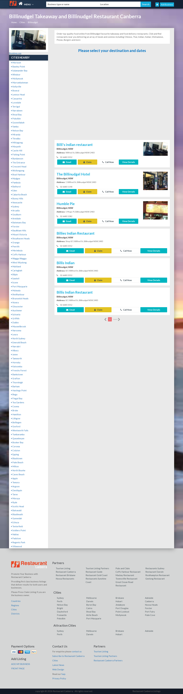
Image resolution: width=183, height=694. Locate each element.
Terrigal (15, 106)
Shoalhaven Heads (20, 238)
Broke (14, 410)
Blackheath (17, 514)
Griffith (15, 318)
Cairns (89, 608)
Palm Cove (150, 615)
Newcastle (16, 202)
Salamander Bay (19, 70)
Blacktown (16, 458)
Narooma (16, 330)
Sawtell (15, 278)
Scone (14, 282)
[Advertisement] (112, 98)
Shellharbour (17, 294)
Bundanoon (17, 158)
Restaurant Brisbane (65, 575)
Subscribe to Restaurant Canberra (68, 656)
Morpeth (16, 146)
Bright (60, 608)
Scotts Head (17, 506)
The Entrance (18, 162)
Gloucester (17, 306)
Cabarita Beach (19, 194)
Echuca (15, 522)
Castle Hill (16, 150)
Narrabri (15, 346)
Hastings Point (19, 390)
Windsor (15, 74)
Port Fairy (150, 611)
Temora (15, 482)
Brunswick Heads (19, 298)
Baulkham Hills (18, 230)
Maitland (16, 266)
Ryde (14, 502)
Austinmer (16, 310)
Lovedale (16, 102)
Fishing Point (18, 154)
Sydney (15, 206)
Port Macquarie (19, 286)
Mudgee (15, 178)
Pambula (15, 182)
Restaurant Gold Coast (97, 575)
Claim (87, 162)
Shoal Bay (16, 114)
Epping (15, 454)
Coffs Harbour (18, 254)
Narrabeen (16, 110)
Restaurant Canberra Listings (147, 691)
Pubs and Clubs (123, 568)
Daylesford (62, 611)
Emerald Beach (18, 342)
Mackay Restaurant (125, 575)
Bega (14, 394)
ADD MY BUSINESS (20, 664)
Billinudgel (33, 22)
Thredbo (15, 138)
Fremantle (62, 615)
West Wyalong (19, 262)
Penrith (15, 246)
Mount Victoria (19, 234)
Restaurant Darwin (154, 571)
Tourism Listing (63, 568)
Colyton (15, 450)
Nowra (15, 302)
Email (67, 162)
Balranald (16, 510)
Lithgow (15, 418)
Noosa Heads (151, 604)
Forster (15, 226)
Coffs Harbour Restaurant (128, 571)
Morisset (16, 62)
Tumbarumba (17, 434)
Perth (59, 601)
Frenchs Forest (19, 370)
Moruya (15, 498)
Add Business (167, 4)
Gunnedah (16, 518)
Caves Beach (17, 474)
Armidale (16, 218)
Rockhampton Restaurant (157, 575)
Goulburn (16, 214)
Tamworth (16, 358)
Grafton (15, 378)
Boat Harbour (18, 174)
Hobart (119, 601)
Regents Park (18, 542)
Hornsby (15, 362)
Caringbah (16, 270)
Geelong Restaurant (155, 578)
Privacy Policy (59, 678)
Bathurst (16, 186)
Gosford (15, 426)
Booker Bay (17, 442)
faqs (63, 674)
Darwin (89, 601)
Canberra (149, 601)
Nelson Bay (17, 130)
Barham (15, 386)
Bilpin (14, 274)
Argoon (15, 486)
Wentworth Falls (19, 430)
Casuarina (16, 98)
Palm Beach (17, 462)
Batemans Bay (18, 222)
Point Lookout (122, 611)
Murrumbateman (19, 82)
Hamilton (16, 414)
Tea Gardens (17, 402)
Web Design (58, 669)
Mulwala (15, 290)
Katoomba (16, 366)
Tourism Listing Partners (97, 568)
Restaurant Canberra (66, 571)
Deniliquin (16, 490)
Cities (22, 22)
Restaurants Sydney (154, 568)
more (116, 319)
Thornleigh (17, 382)
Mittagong (17, 142)
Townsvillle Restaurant (126, 578)
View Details (128, 162)
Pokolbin (16, 118)
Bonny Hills (17, 198)
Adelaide (149, 598)
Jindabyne (120, 604)
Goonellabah (17, 122)
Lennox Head (18, 94)
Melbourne (91, 598)
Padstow (16, 538)
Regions (15, 605)
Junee (14, 354)
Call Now (108, 162)
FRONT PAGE (18, 668)
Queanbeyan (17, 438)
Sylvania (15, 314)
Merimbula (16, 250)
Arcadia (15, 210)
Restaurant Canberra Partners (108, 660)
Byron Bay (91, 604)
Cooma (15, 406)
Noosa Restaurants (65, 578)
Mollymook (17, 78)
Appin (14, 478)
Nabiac (15, 534)
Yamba (14, 126)
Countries (16, 601)
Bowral (15, 90)
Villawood (16, 546)
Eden (14, 190)
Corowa (15, 446)
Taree (14, 494)
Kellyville (16, 86)
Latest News (58, 665)
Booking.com (15, 53)
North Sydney (18, 338)
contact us (77, 651)
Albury (15, 350)
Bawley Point (18, 66)
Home (14, 22)
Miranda (15, 134)
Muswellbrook (18, 326)
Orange (15, 242)
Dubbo (15, 322)
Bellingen (16, 422)
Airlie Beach (92, 615)
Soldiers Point (18, 530)
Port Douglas (122, 608)
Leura (14, 334)
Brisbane (120, 598)
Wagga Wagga (18, 258)
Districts (15, 613)
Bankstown (17, 374)
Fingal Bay (16, 398)
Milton (15, 466)
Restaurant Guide (94, 571)
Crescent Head (18, 166)
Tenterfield (17, 526)
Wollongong (17, 170)
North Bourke (18, 470)
